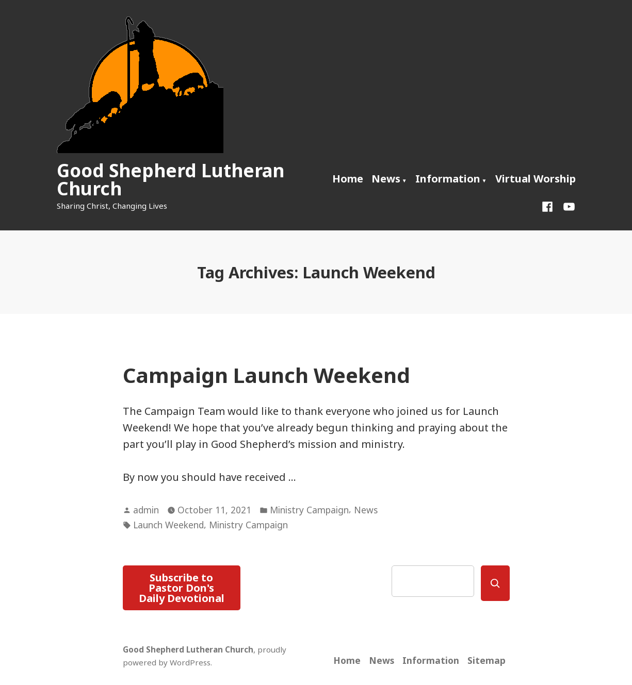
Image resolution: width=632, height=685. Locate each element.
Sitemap (486, 660)
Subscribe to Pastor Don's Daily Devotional (181, 588)
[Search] (495, 583)
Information (447, 179)
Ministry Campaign (309, 510)
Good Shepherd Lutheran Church (170, 179)
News (385, 179)
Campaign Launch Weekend (266, 375)
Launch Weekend (168, 525)
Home (347, 179)
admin (146, 510)
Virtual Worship (535, 179)
